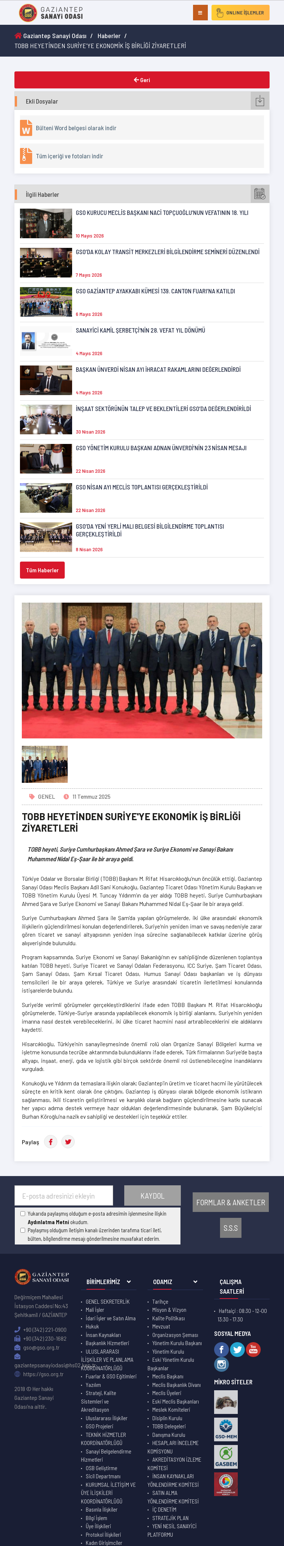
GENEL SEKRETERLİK (108, 1301)
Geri (142, 79)
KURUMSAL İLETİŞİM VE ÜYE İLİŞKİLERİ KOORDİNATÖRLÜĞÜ (108, 1493)
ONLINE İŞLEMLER (239, 12)
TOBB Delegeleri (169, 1426)
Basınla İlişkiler (102, 1509)
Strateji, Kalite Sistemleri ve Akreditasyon (98, 1401)
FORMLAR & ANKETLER (230, 1202)
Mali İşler (95, 1309)
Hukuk (92, 1326)
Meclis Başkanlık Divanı (176, 1384)
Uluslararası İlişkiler (107, 1418)
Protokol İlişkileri (103, 1534)
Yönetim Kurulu (168, 1351)
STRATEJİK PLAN (170, 1518)
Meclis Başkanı (167, 1376)
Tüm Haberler (42, 569)
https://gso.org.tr (39, 1373)
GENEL (46, 796)
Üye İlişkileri (98, 1526)
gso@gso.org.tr (37, 1347)
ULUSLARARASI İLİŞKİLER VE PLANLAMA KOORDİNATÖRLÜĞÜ (107, 1359)
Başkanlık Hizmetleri (107, 1343)
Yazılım (93, 1384)
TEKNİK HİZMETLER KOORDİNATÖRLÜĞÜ (103, 1438)
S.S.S (231, 1227)
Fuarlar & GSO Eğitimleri (111, 1376)
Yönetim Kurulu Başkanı (177, 1343)
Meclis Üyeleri (166, 1393)
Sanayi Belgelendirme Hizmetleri (106, 1455)
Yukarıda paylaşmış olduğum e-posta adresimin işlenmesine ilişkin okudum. (97, 1217)
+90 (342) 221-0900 (40, 1329)
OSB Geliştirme (101, 1468)
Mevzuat (161, 1326)
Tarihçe (160, 1301)
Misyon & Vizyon (169, 1309)
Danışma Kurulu (168, 1434)
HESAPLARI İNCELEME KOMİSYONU (173, 1447)
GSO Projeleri (99, 1426)
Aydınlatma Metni (48, 1222)
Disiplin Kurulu (167, 1418)
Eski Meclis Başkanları (175, 1401)
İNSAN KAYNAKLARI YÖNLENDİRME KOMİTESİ (173, 1480)
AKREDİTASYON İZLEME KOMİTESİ (174, 1463)
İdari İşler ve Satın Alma (111, 1318)
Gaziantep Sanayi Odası (50, 35)
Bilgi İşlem (96, 1518)
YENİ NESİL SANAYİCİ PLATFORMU (172, 1530)
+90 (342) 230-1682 (40, 1338)
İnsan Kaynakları (103, 1334)
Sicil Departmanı (103, 1476)
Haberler (109, 35)
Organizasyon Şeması (175, 1334)
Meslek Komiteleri (171, 1409)
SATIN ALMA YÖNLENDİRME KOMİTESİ (173, 1497)
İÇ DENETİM (164, 1509)
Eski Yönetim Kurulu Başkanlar (171, 1363)
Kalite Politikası (168, 1318)
